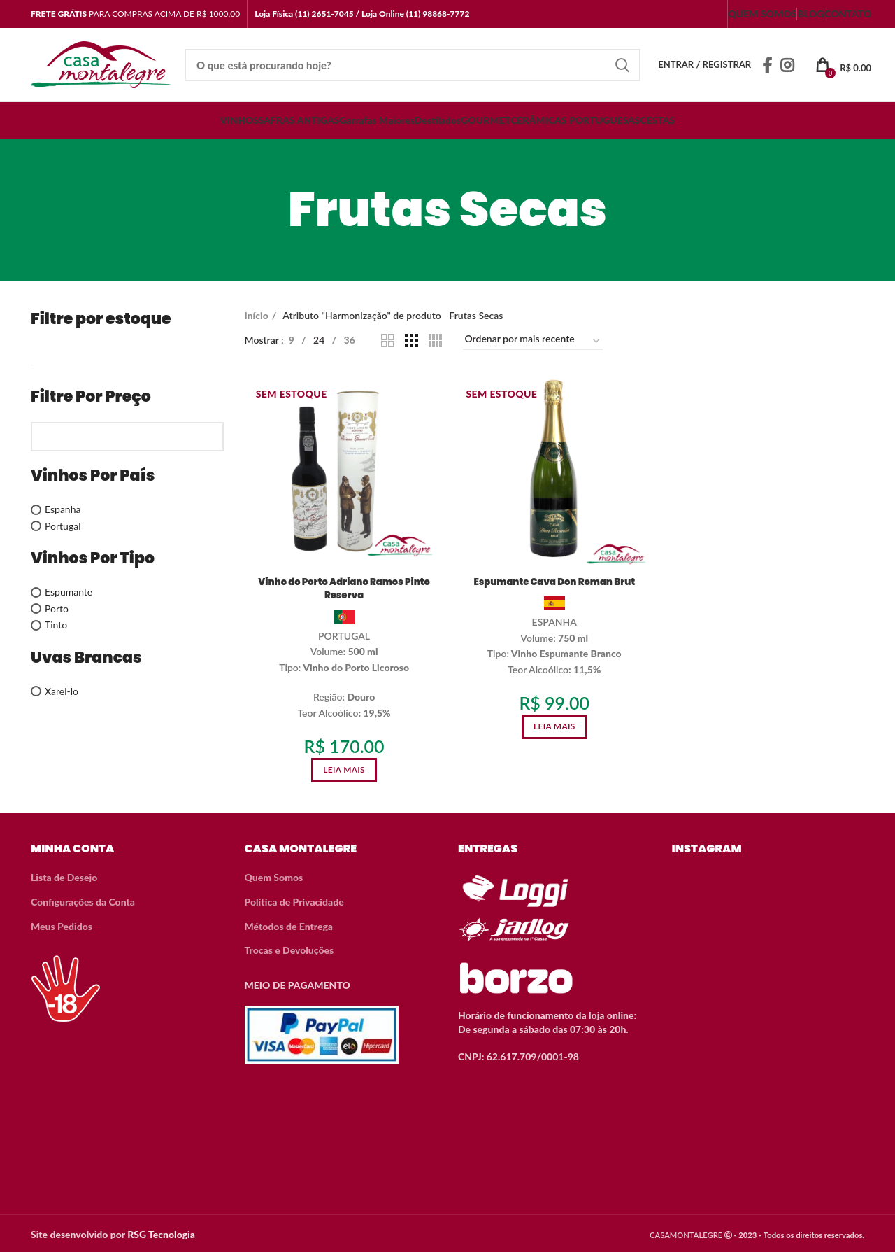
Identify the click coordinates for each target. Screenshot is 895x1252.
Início (256, 315)
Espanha (62, 509)
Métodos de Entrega (289, 924)
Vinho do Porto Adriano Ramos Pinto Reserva (342, 589)
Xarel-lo (61, 691)
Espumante (68, 592)
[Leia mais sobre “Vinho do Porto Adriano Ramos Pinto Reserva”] (343, 771)
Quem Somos (274, 875)
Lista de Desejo (64, 875)
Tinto (56, 625)
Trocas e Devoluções (289, 948)
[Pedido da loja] (533, 341)
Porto (57, 608)
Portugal (62, 526)
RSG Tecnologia (161, 1232)
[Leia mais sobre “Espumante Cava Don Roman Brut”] (554, 727)
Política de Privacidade (294, 900)
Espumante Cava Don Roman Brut (554, 582)
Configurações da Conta (83, 900)
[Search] (412, 65)
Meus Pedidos (61, 924)
